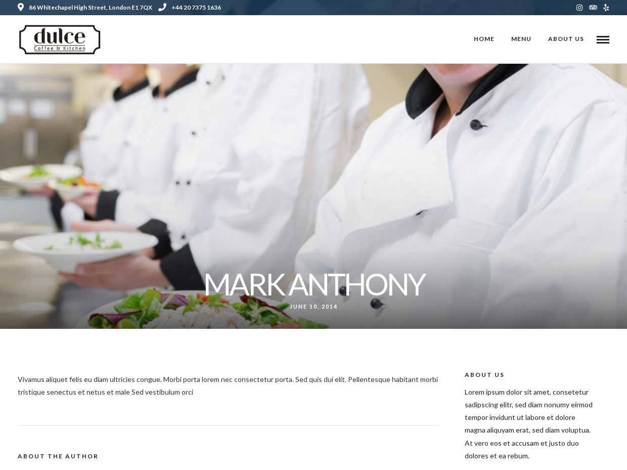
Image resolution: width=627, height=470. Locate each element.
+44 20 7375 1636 (189, 7)
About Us (566, 38)
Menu (521, 38)
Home (484, 38)
